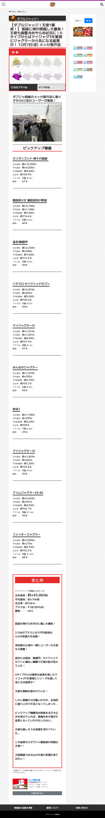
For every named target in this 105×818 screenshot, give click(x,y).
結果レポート (22, 11)
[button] (102, 4)
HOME (13, 11)
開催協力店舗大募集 (23, 807)
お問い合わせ (81, 807)
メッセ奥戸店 (34, 779)
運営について (52, 807)
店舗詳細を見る (37, 793)
